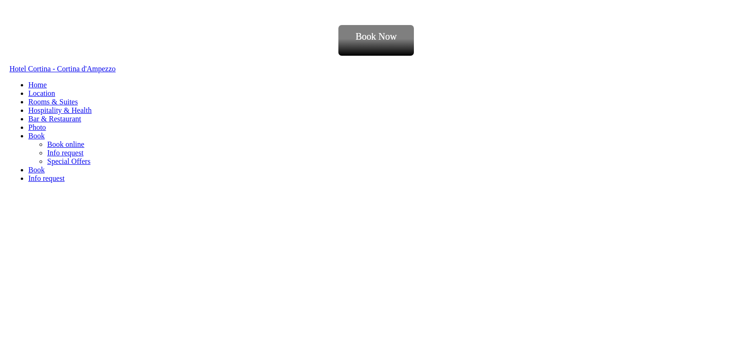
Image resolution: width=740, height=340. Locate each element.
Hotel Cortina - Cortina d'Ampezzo (62, 69)
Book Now (375, 36)
